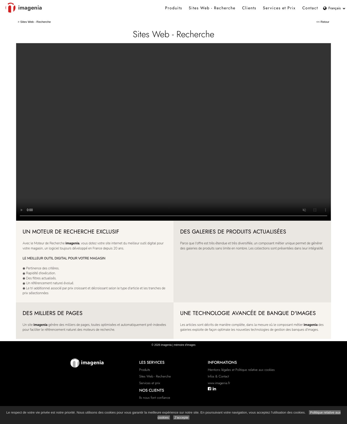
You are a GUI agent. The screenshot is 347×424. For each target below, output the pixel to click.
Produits (173, 8)
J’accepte (181, 417)
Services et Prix (279, 8)
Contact (310, 8)
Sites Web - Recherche (212, 8)
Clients (249, 8)
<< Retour (322, 21)
